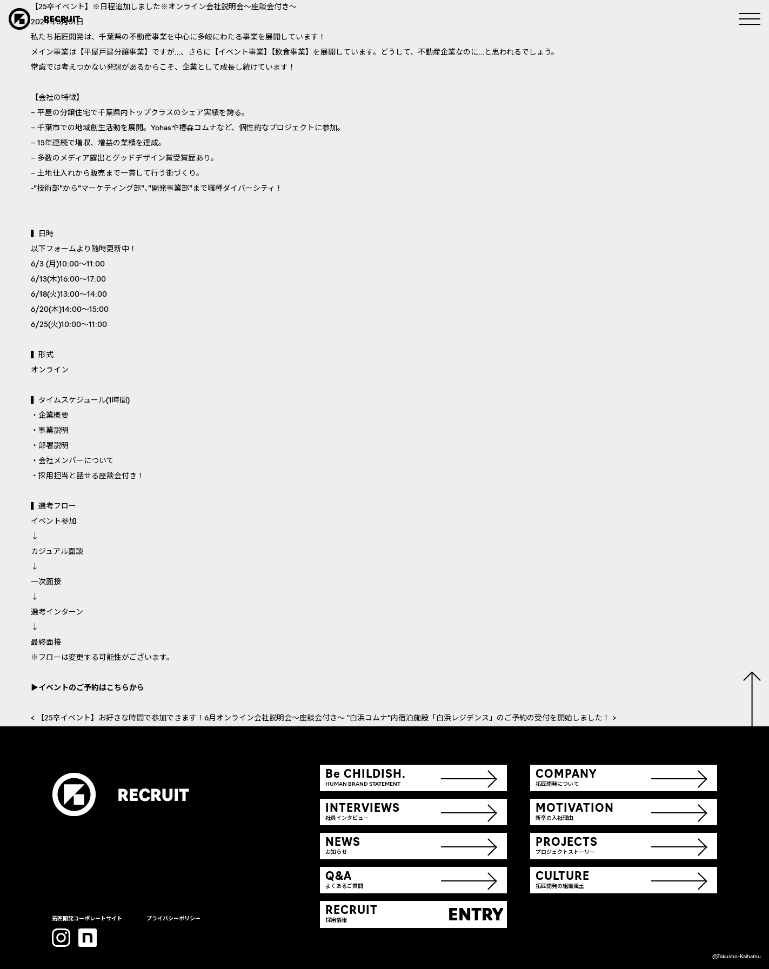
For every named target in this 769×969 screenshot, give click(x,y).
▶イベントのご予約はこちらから (87, 688)
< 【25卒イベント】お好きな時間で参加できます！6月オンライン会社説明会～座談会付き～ (189, 718)
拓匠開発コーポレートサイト (87, 919)
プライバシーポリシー (173, 919)
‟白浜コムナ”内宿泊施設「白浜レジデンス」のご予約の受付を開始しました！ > (481, 718)
